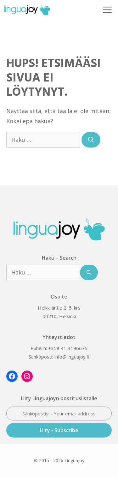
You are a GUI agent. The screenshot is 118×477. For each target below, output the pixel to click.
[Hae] (90, 140)
